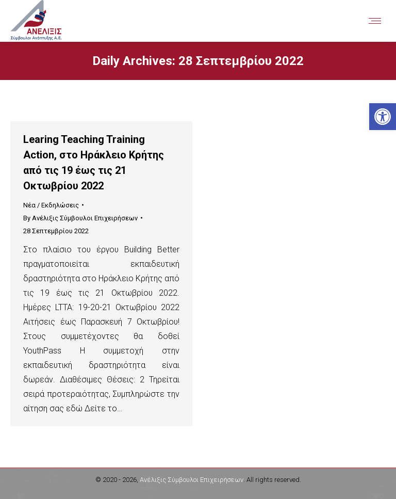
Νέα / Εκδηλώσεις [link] (51, 205)
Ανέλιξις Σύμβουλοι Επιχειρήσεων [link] (191, 480)
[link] (382, 116)
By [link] (80, 218)
